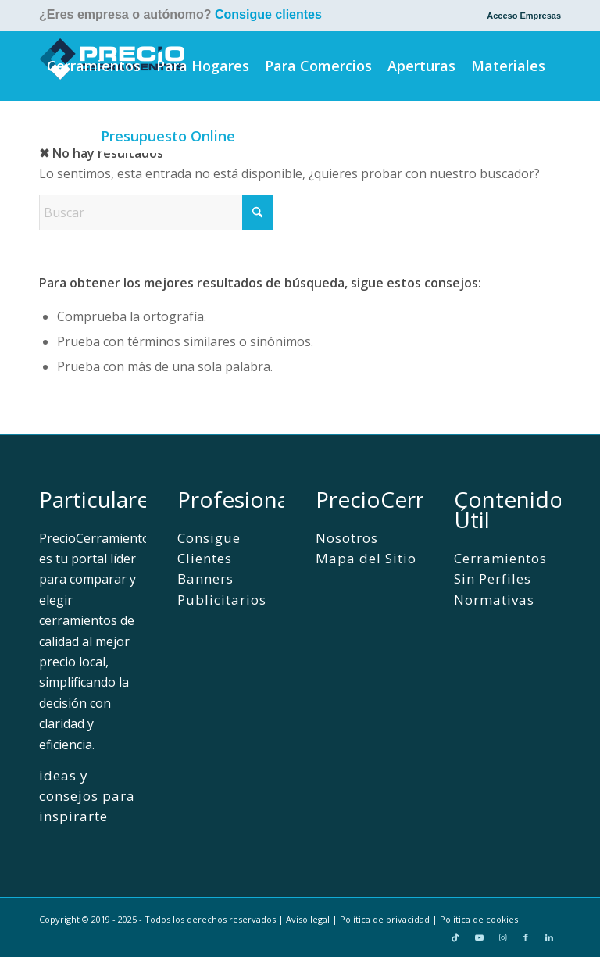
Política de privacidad (385, 919)
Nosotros (347, 538)
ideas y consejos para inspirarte (87, 796)
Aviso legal (308, 919)
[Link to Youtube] (479, 937)
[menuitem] (520, 16)
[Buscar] (264, 136)
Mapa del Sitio (366, 558)
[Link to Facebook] (526, 937)
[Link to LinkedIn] (549, 937)
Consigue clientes (268, 14)
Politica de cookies (479, 919)
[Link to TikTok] (455, 937)
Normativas (494, 600)
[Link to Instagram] (502, 937)
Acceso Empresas (524, 15)
